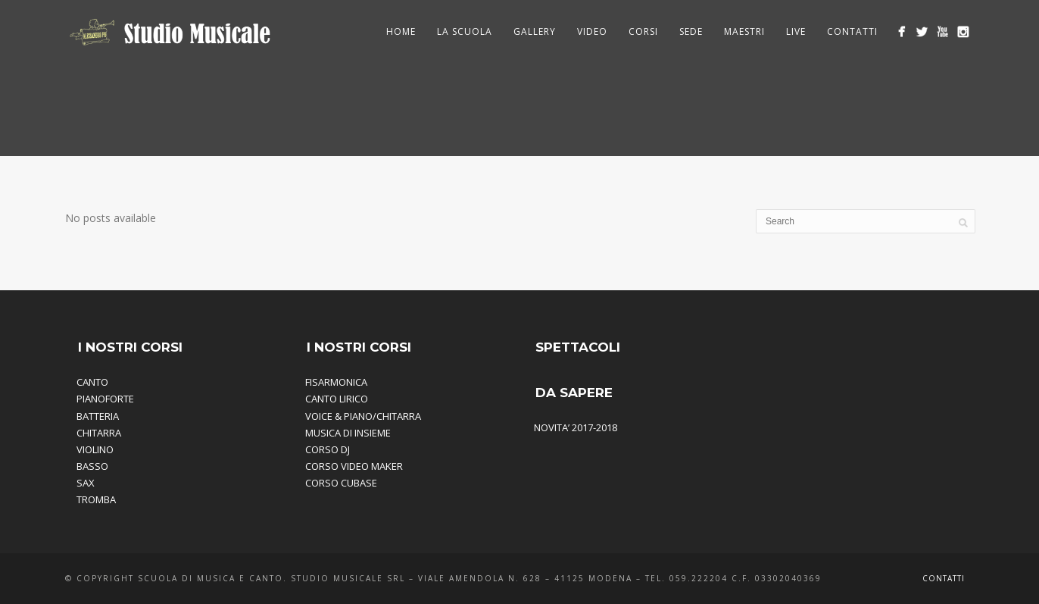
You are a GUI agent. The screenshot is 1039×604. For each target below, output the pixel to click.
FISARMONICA (336, 382)
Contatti (852, 31)
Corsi (643, 31)
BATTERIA (97, 416)
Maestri (744, 31)
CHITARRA (98, 433)
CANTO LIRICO (336, 398)
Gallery (534, 31)
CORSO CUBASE (341, 483)
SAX (85, 483)
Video (592, 31)
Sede (691, 31)
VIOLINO (95, 449)
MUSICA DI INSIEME (348, 433)
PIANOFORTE (105, 398)
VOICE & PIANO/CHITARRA (363, 416)
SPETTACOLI (577, 347)
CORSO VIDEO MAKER (354, 466)
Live (796, 31)
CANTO (92, 382)
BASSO (92, 466)
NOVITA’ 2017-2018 (575, 427)
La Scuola (464, 31)
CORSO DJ (327, 449)
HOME (401, 31)
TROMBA (96, 499)
